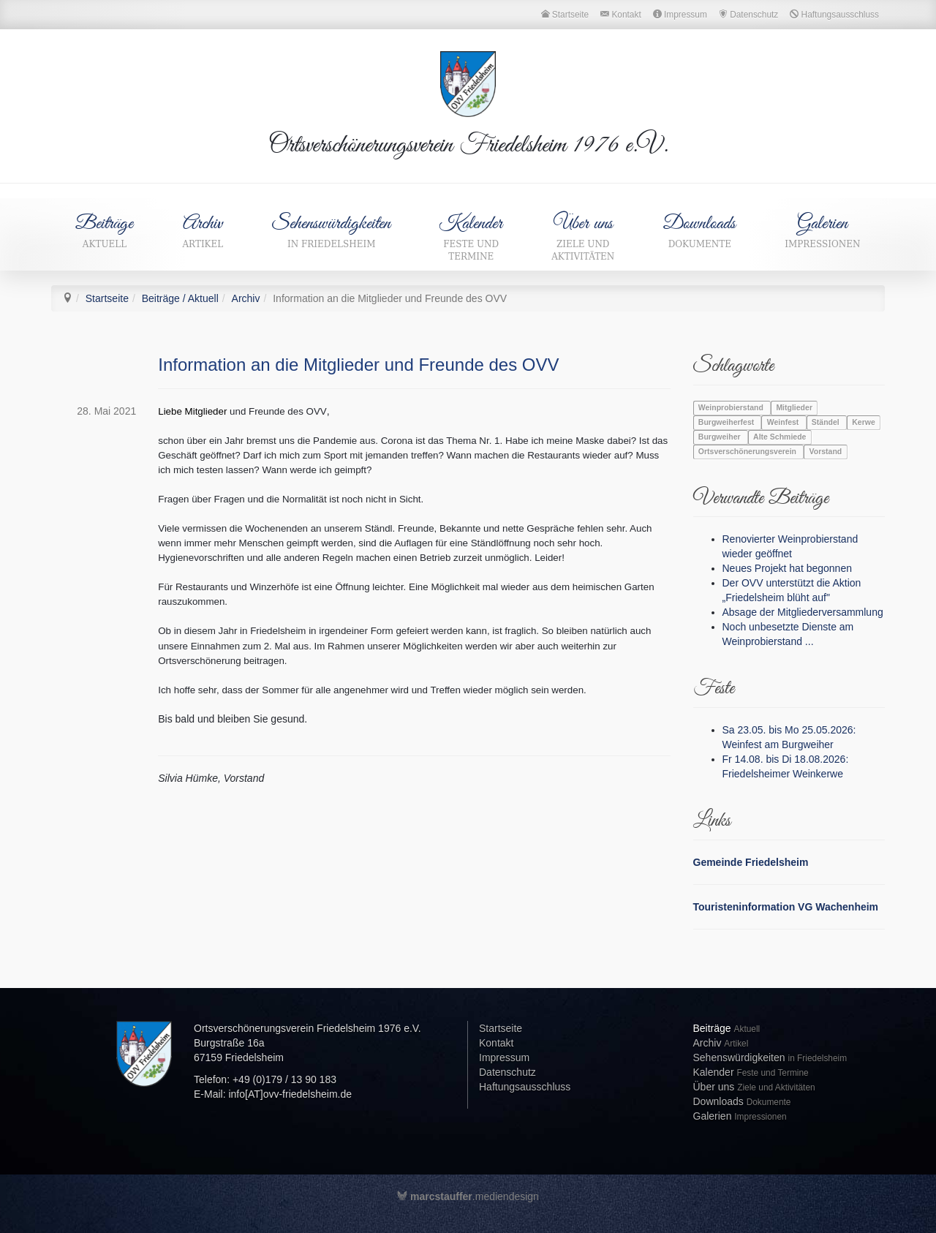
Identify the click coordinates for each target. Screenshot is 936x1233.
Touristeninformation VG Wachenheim (786, 907)
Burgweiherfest (727, 422)
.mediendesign (468, 1196)
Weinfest (784, 422)
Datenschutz (507, 1072)
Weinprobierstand (732, 408)
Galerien (822, 231)
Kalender (471, 237)
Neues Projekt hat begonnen (787, 568)
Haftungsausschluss (524, 1087)
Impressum (504, 1057)
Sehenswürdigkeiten (331, 231)
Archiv (203, 231)
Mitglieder (794, 408)
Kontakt (496, 1043)
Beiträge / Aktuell (180, 298)
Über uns (583, 237)
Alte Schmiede (779, 437)
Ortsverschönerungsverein (748, 452)
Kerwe (863, 422)
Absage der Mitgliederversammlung (802, 612)
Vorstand (825, 452)
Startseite (107, 298)
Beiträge (104, 231)
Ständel (827, 422)
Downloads (700, 231)
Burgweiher (720, 437)
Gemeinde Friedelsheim (751, 862)
